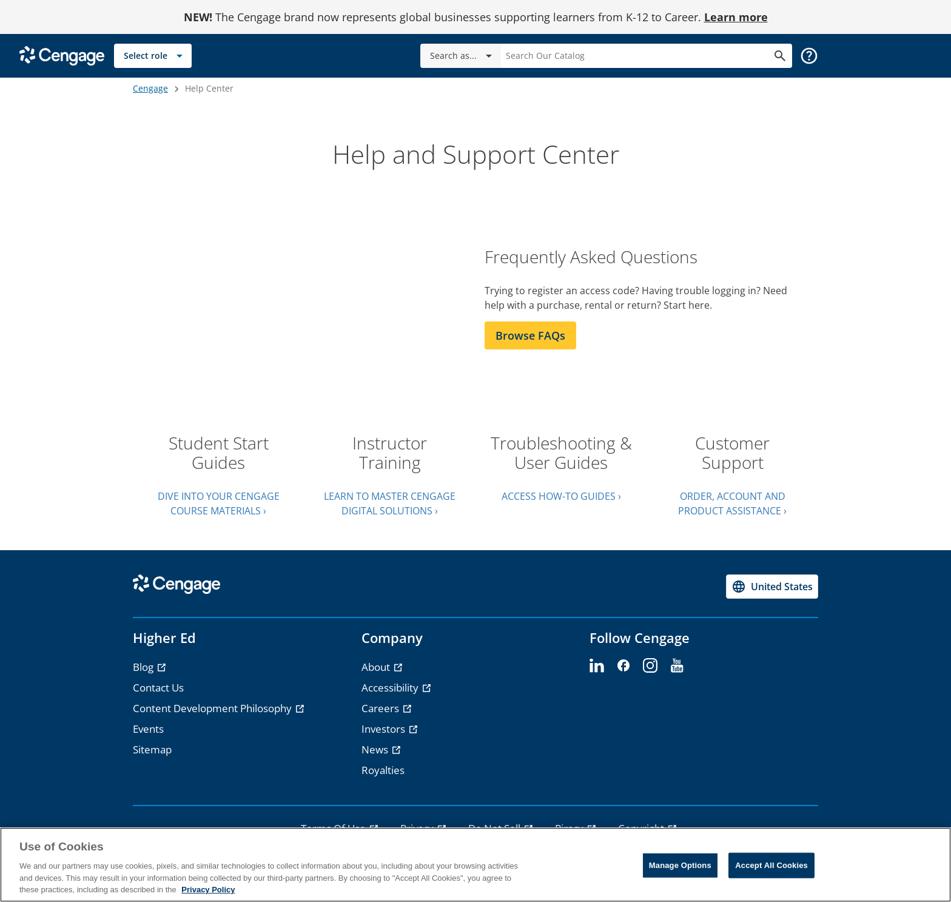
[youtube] (677, 666)
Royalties (383, 770)
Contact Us (158, 688)
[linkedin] (597, 666)
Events (148, 729)
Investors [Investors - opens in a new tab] (384, 729)
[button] (809, 56)
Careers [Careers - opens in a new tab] (381, 708)
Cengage (150, 88)
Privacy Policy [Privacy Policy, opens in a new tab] (208, 889)
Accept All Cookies (771, 865)
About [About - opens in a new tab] (376, 667)
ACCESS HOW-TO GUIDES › (561, 496)
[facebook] (623, 666)
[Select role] (153, 56)
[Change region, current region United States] (772, 586)
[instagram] (650, 666)
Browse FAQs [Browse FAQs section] (530, 335)
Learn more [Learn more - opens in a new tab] (736, 17)
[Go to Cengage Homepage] (61, 55)
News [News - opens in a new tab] (376, 749)
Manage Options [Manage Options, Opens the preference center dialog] (680, 865)
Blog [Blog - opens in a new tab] (144, 667)
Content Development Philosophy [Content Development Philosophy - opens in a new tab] (213, 708)
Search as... (463, 56)
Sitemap (152, 749)
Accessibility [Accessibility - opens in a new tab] (391, 688)
